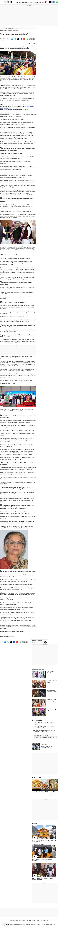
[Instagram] (52, 2)
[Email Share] (11, 38)
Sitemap (38, 924)
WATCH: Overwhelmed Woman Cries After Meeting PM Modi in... (42, 879)
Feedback (43, 924)
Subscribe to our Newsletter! (37, 640)
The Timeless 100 (44, 920)
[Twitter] (49, 2)
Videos (38, 920)
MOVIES (27, 2)
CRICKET (31, 2)
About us (47, 924)
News (5, 30)
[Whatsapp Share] (14, 38)
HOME (17, 2)
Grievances (29, 926)
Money (33, 920)
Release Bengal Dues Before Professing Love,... (48, 747)
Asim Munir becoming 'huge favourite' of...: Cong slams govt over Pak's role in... (46, 734)
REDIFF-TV (44, 2)
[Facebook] (54, 2)
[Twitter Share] (17, 38)
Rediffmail (29, 920)
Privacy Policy (33, 924)
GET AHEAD (39, 2)
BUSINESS (24, 2)
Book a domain (22, 920)
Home (1, 30)
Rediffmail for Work (14, 920)
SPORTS (35, 2)
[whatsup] (57, 2)
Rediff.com (15, 924)
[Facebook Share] (20, 38)
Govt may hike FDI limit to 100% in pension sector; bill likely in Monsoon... (44, 727)
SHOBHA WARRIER (2, 39)
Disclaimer (28, 924)
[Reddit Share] (23, 38)
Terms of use (52, 924)
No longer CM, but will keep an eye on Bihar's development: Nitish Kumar (44, 731)
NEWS (20, 2)
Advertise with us (21, 924)
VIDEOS (34, 823)
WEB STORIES (36, 777)
